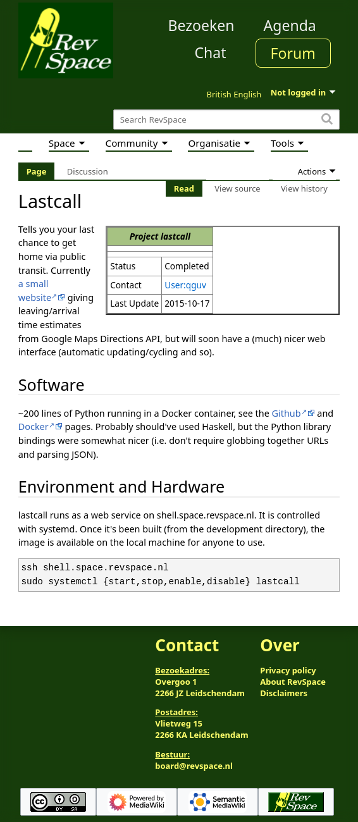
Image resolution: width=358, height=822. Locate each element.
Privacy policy (288, 670)
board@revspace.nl (194, 765)
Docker (33, 426)
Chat (210, 52)
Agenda (290, 25)
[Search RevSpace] (226, 119)
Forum (293, 53)
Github (286, 413)
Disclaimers (283, 693)
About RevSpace (293, 681)
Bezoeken (201, 25)
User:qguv (185, 285)
